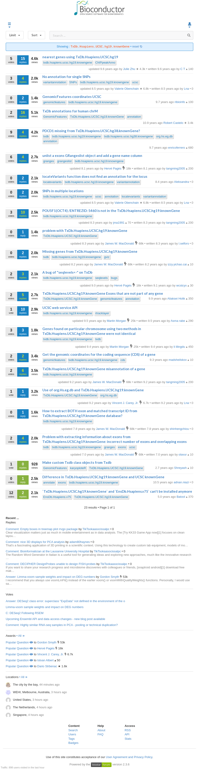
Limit (14, 34)
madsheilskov (178, 359)
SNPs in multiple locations (63, 191)
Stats (128, 738)
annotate (49, 482)
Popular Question (19, 642)
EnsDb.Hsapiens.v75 (57, 497)
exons (122, 447)
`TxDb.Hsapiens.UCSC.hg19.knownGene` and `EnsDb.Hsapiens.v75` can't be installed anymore (117, 491)
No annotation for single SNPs (66, 77)
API (127, 734)
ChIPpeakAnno (105, 62)
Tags (71, 738)
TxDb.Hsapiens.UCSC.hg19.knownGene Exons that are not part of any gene (102, 293)
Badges (73, 743)
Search (73, 730)
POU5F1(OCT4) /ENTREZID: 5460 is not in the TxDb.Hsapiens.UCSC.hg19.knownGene (111, 210)
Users (72, 734)
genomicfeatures (54, 102)
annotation (134, 116)
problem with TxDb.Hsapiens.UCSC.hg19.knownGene (84, 230)
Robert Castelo (173, 123)
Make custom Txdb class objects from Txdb (77, 462)
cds (122, 360)
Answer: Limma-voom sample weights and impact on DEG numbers (50, 576)
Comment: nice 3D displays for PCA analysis (35, 542)
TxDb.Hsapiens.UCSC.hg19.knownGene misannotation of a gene (93, 369)
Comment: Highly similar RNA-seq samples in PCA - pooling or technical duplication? (62, 625)
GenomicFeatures (55, 116)
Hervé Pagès (46, 648)
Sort (36, 34)
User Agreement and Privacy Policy (129, 757)
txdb (46, 136)
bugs (114, 278)
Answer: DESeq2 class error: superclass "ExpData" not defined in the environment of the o (65, 601)
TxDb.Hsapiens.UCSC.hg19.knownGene (97, 116)
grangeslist (64, 161)
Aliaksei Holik (176, 298)
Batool (181, 496)
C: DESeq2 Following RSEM (25, 613)
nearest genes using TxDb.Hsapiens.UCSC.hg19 (80, 57)
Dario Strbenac (47, 666)
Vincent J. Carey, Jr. (50, 654)
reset (137, 46)
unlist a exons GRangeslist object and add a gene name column (92, 155)
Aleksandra (182, 181)
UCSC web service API (59, 308)
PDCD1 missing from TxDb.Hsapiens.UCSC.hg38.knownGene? (91, 131)
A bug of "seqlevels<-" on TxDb (67, 272)
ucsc (135, 82)
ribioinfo (180, 102)
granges (48, 161)
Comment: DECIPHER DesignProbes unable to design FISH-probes (50, 564)
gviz (106, 257)
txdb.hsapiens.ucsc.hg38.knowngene (128, 136)
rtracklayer (102, 313)
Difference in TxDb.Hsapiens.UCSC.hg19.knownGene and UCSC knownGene (103, 477)
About (101, 730)
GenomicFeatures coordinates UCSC (71, 97)
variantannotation (54, 82)
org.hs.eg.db (164, 136)
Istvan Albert (45, 660)
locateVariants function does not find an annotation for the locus (94, 176)
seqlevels (101, 278)
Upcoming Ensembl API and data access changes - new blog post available (55, 619)
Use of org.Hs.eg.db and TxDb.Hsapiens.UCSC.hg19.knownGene (93, 390)
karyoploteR (78, 468)
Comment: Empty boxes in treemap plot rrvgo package (42, 529)
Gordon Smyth (110, 576)
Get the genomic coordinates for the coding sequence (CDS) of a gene (98, 354)
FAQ (101, 734)
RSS (128, 730)
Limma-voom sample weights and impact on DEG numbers (45, 607)
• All (20, 635)
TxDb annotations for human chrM (70, 111)
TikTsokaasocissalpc (96, 529)
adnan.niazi (182, 482)
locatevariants (52, 182)
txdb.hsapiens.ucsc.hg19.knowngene (67, 62)
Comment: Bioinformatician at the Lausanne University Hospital (47, 551)
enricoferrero (177, 147)
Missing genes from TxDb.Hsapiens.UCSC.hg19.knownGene (89, 251)
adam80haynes (80, 542)
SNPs (73, 82)
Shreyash (181, 468)
